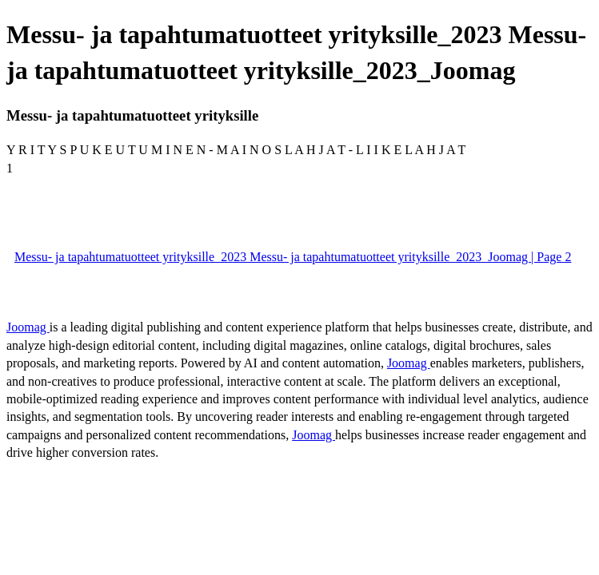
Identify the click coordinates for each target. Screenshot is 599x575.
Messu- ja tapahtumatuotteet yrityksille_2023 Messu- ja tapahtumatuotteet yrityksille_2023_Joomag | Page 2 (292, 257)
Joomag (28, 327)
